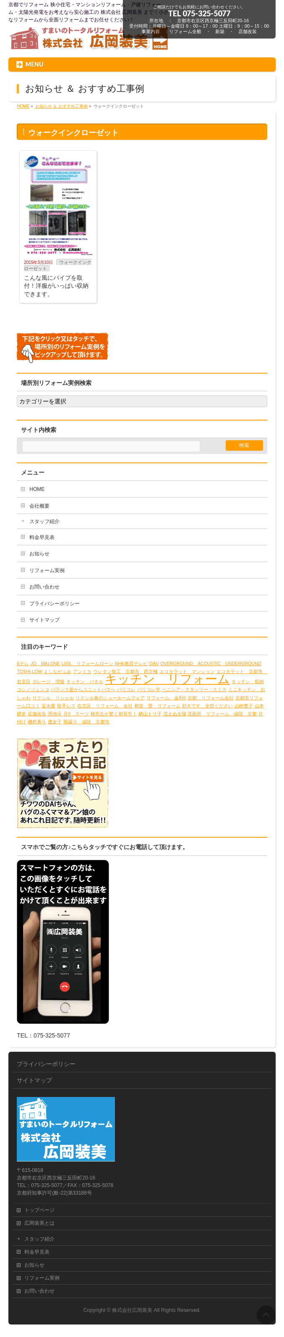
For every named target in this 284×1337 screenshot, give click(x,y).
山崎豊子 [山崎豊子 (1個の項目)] (243, 705)
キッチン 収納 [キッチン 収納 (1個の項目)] (248, 681)
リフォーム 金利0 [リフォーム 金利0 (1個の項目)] (166, 697)
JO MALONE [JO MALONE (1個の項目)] (45, 663)
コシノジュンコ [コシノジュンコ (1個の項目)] (33, 689)
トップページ (39, 1210)
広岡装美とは (39, 1223)
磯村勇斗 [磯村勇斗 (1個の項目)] (37, 721)
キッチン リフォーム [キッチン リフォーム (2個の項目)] (167, 679)
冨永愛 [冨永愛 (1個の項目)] (48, 705)
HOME (36, 489)
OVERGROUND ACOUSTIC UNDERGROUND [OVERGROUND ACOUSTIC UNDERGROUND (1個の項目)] (211, 663)
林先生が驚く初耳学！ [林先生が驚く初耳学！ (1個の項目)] (114, 713)
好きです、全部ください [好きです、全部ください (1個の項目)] (207, 705)
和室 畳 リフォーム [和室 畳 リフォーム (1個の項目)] (157, 705)
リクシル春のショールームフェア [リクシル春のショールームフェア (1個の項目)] (110, 697)
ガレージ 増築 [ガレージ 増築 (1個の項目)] (48, 681)
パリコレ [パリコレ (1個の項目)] (126, 689)
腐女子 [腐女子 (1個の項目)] (55, 721)
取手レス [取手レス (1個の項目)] (66, 705)
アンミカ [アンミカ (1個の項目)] (82, 671)
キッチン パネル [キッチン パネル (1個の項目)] (84, 681)
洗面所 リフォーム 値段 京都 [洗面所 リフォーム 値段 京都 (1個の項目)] (222, 713)
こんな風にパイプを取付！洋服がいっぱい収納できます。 (56, 285)
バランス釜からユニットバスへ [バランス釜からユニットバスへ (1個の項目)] (83, 689)
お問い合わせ (44, 587)
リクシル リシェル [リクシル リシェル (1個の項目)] (53, 697)
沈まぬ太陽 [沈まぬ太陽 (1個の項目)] (174, 713)
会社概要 (39, 506)
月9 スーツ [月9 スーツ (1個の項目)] (76, 713)
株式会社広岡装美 (132, 1310)
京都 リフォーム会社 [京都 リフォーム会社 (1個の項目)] (211, 697)
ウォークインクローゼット (57, 265)
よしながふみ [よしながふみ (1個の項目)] (57, 671)
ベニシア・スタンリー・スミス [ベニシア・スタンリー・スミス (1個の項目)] (194, 689)
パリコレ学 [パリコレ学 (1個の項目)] (148, 689)
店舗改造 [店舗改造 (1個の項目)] (37, 713)
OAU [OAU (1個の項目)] (154, 663)
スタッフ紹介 (44, 521)
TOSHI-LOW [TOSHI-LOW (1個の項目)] (29, 671)
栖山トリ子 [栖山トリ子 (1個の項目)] (150, 713)
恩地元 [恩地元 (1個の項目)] (55, 713)
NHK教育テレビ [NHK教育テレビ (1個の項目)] (131, 663)
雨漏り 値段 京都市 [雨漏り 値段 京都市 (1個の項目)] (86, 721)
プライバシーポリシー (54, 604)
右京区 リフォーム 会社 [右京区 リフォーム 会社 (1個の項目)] (105, 705)
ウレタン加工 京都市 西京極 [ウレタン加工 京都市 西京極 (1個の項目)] (125, 671)
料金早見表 (42, 537)
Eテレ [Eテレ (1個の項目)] (23, 663)
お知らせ (39, 554)
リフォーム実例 (47, 570)
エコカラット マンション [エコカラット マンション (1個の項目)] (187, 671)
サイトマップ (44, 620)
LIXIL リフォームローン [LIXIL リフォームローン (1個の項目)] (88, 663)
